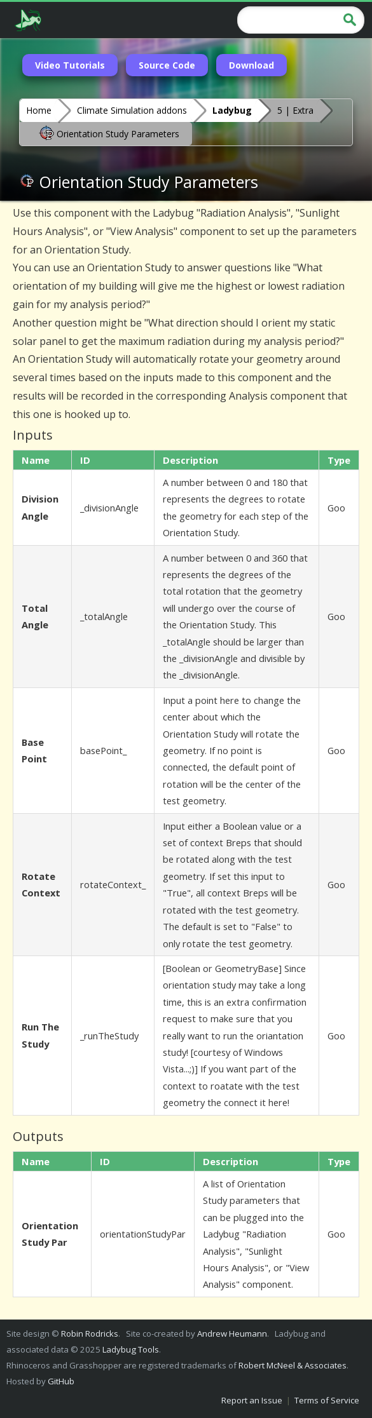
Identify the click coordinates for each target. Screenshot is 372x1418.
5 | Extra (295, 110)
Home (39, 110)
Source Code (167, 65)
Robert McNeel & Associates (292, 1365)
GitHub (61, 1381)
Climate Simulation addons (132, 110)
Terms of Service (326, 1400)
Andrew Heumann (232, 1333)
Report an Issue (251, 1400)
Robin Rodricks (89, 1333)
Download (251, 65)
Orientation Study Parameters (109, 132)
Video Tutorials (70, 65)
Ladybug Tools (130, 1349)
